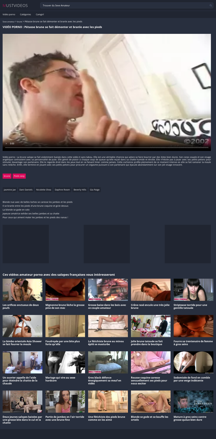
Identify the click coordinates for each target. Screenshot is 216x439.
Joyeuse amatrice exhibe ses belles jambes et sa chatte (31, 213)
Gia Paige (95, 189)
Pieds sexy (19, 175)
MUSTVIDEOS (15, 5)
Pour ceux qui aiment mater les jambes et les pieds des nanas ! (35, 217)
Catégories (25, 14)
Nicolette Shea (43, 189)
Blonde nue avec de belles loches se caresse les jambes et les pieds (38, 202)
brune (19, 21)
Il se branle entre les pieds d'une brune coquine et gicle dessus (35, 206)
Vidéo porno (9, 14)
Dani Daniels (26, 189)
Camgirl (40, 14)
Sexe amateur (9, 21)
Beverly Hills (80, 189)
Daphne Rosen (62, 189)
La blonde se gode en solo (16, 209)
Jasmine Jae (10, 189)
